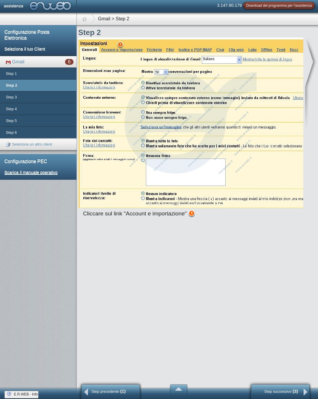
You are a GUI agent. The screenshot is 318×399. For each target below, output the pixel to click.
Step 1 (11, 73)
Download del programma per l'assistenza (279, 6)
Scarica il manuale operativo (31, 172)
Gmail (40, 62)
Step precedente (108, 391)
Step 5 (11, 120)
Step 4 (11, 109)
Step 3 (11, 97)
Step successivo (281, 391)
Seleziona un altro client (29, 144)
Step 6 (11, 132)
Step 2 (11, 85)
